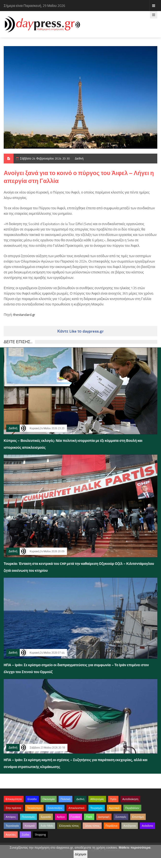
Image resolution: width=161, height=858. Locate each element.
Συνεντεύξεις (55, 808)
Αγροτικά (114, 808)
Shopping (40, 835)
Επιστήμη (138, 817)
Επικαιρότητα (14, 799)
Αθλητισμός (97, 799)
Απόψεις (11, 817)
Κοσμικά (30, 826)
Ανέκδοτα (147, 826)
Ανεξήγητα (129, 826)
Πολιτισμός (28, 817)
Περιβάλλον (132, 808)
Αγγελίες (11, 835)
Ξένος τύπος (92, 826)
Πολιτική (65, 799)
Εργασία (46, 817)
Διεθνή (79, 158)
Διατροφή (104, 817)
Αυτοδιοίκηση (130, 799)
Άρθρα (61, 817)
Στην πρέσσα (13, 808)
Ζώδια (25, 835)
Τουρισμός (96, 808)
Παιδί (89, 817)
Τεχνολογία (12, 826)
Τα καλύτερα (34, 808)
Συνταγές (121, 817)
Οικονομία (49, 799)
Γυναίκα (75, 817)
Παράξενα (112, 826)
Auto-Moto (47, 826)
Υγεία (113, 799)
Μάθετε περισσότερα (134, 847)
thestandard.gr (24, 314)
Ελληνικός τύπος (69, 826)
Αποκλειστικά (76, 808)
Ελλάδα (32, 799)
